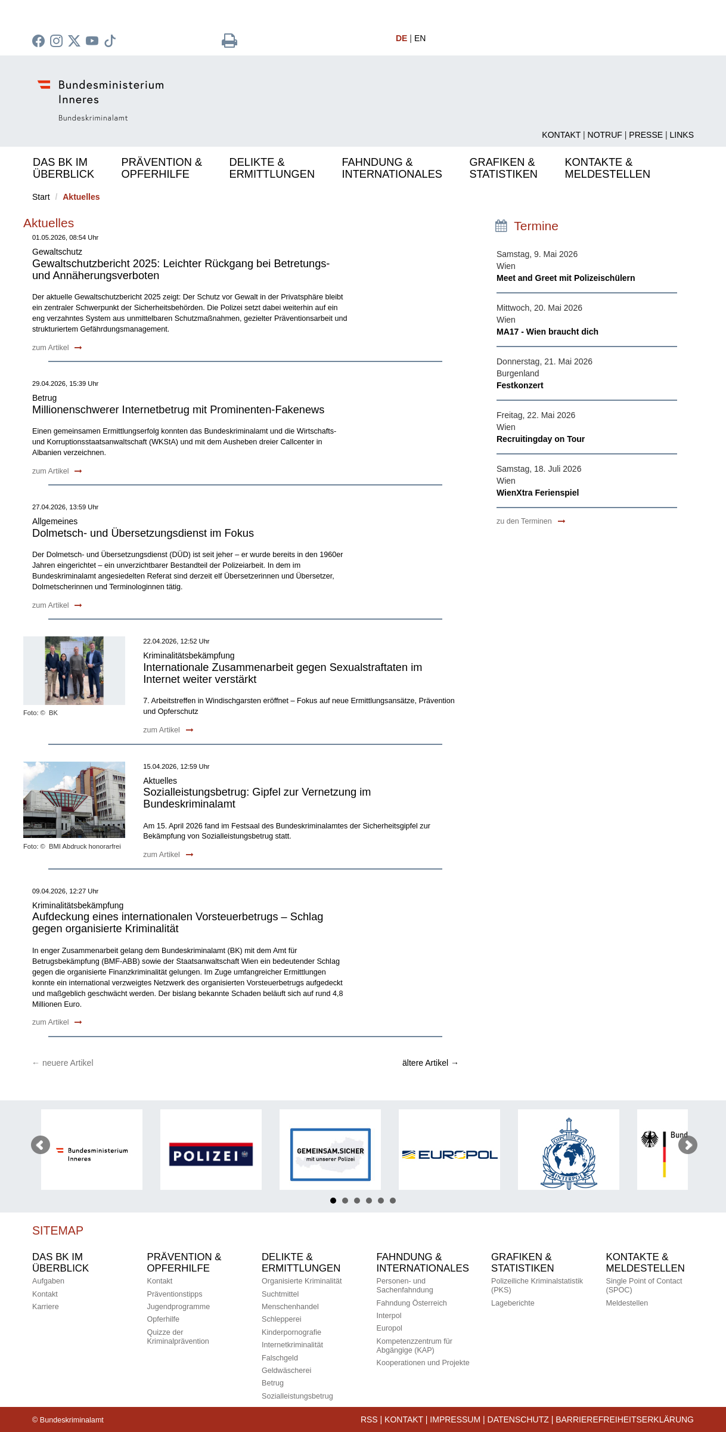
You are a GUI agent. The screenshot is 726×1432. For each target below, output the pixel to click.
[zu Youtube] (93, 42)
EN (420, 38)
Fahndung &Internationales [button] (392, 168)
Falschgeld (280, 1358)
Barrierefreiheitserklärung (625, 1419)
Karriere (45, 1307)
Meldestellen (627, 1303)
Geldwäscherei (286, 1370)
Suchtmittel (280, 1294)
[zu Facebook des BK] (40, 42)
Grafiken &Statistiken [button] (503, 168)
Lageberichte (513, 1303)
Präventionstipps (175, 1294)
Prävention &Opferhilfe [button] (162, 168)
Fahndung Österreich (412, 1303)
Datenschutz (518, 1419)
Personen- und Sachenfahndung (405, 1285)
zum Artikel (57, 348)
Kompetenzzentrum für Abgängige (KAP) (414, 1345)
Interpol (389, 1316)
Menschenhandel (290, 1307)
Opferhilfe (163, 1319)
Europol (389, 1328)
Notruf (605, 135)
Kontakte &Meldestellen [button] (607, 168)
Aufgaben (48, 1281)
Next (687, 1145)
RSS (369, 1419)
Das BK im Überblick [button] (63, 168)
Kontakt (561, 135)
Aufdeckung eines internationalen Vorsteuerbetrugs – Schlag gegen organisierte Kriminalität (177, 923)
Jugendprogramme (178, 1307)
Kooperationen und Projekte (423, 1363)
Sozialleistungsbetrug (297, 1396)
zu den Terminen (531, 521)
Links (682, 135)
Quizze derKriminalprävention (178, 1337)
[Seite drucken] (229, 43)
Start (41, 197)
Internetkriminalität (292, 1345)
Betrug (273, 1383)
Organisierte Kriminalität (302, 1281)
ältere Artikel (430, 1063)
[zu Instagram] (58, 42)
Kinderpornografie (291, 1332)
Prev (40, 1145)
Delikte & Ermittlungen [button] (272, 168)
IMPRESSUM (455, 1419)
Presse (646, 135)
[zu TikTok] (111, 42)
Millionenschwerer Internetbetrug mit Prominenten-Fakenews (178, 410)
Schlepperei (282, 1319)
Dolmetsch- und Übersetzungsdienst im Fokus (143, 533)
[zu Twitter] (75, 42)
